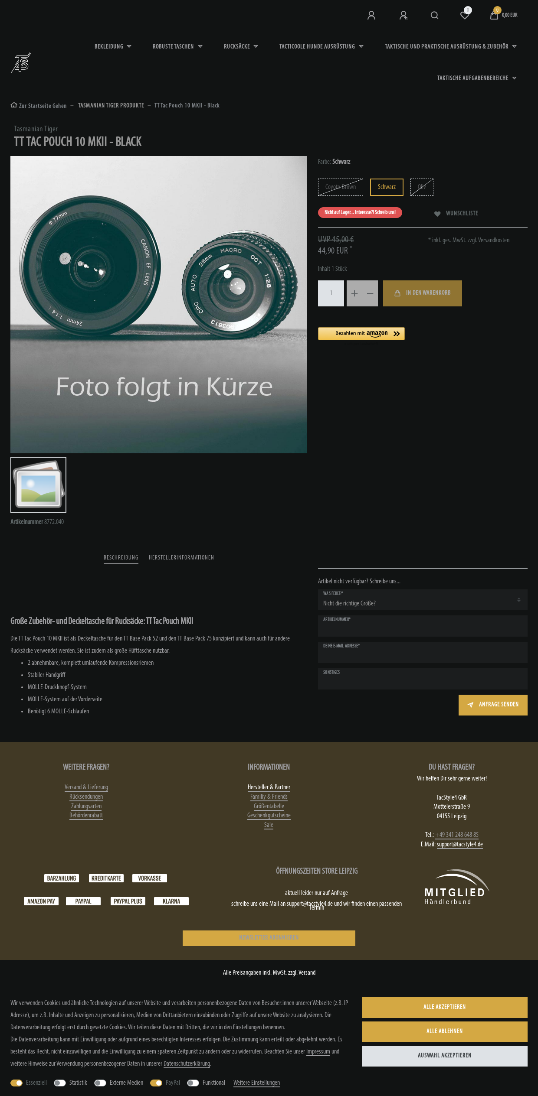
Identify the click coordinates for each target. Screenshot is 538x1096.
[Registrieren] (404, 15)
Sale (268, 825)
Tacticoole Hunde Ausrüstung (317, 47)
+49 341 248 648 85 (457, 835)
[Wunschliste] (464, 15)
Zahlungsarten (86, 806)
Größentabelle (269, 806)
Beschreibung (121, 558)
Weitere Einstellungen (256, 1083)
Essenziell (36, 1083)
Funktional (214, 1083)
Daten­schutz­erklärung (187, 1063)
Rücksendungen (86, 797)
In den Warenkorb (422, 293)
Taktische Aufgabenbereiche (473, 78)
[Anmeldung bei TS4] (372, 15)
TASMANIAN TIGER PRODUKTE (110, 106)
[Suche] (435, 15)
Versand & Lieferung (86, 787)
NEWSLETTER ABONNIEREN (269, 938)
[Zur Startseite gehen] (38, 106)
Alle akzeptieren (444, 1007)
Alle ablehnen (444, 1031)
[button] (395, 337)
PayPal (173, 1083)
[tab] (121, 558)
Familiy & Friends (269, 797)
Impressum (318, 1051)
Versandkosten (493, 240)
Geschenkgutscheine (269, 815)
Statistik (78, 1083)
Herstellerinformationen (181, 558)
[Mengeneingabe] (331, 293)
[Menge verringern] (370, 293)
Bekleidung (110, 47)
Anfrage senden (493, 705)
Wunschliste (456, 214)
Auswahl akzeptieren (445, 1056)
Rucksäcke (237, 47)
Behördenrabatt (86, 815)
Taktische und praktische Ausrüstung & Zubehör (447, 47)
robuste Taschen (174, 47)
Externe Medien (126, 1083)
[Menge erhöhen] (354, 293)
